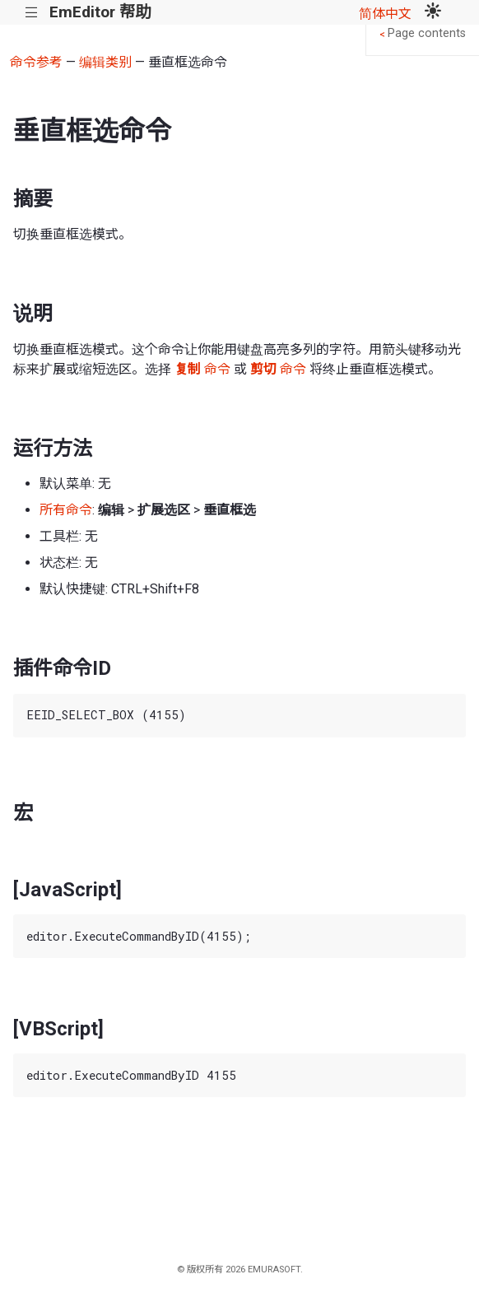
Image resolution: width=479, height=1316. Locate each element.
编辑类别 (105, 62)
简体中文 (385, 13)
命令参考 (36, 62)
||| (32, 13)
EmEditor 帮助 (100, 11)
